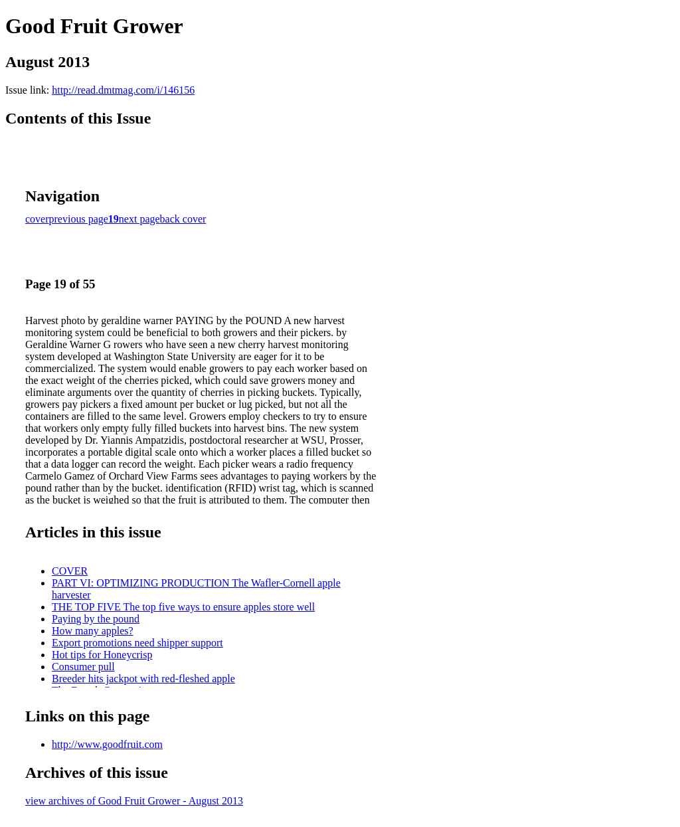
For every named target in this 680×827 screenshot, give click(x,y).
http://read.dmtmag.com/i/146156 (123, 90)
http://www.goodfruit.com (107, 744)
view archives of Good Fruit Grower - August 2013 (134, 800)
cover (37, 219)
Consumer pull (83, 666)
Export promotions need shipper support (137, 642)
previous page (78, 219)
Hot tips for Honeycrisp (102, 654)
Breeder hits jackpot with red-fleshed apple (143, 678)
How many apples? (92, 630)
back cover (183, 219)
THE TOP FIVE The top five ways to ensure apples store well (183, 606)
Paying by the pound (95, 618)
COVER (70, 571)
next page (139, 219)
